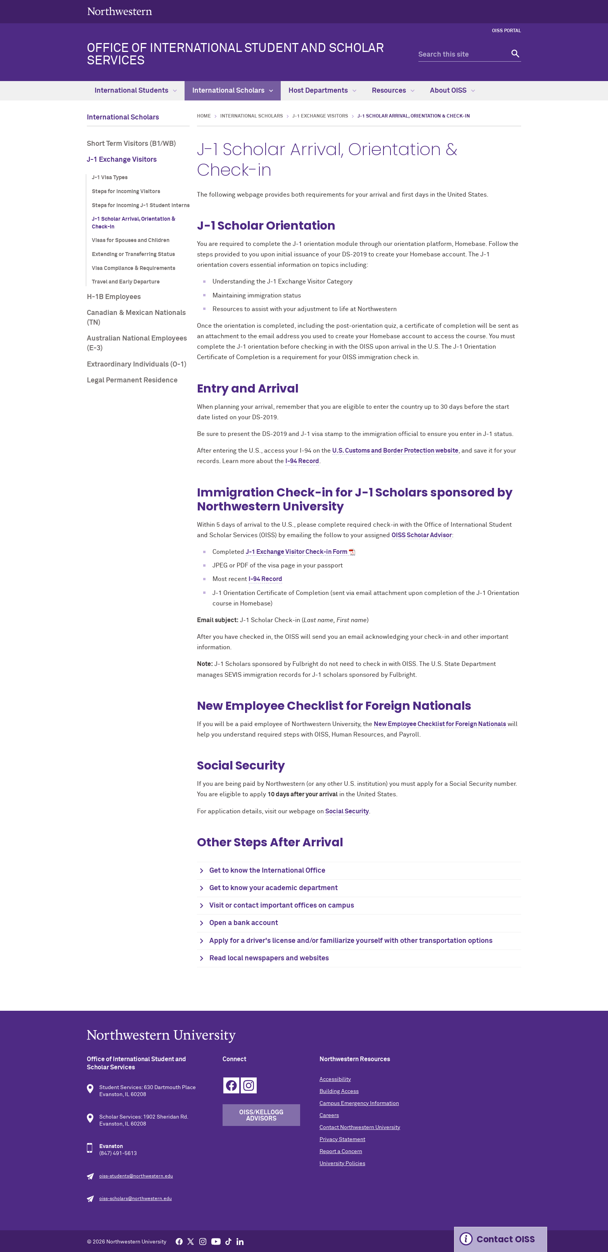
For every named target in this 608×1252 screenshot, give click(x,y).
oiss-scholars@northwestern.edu (135, 1199)
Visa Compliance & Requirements (133, 268)
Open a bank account (243, 923)
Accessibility (335, 1079)
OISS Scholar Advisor (422, 535)
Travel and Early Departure (126, 282)
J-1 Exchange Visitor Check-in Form (296, 552)
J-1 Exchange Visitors (122, 159)
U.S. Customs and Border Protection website (395, 451)
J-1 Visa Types (110, 177)
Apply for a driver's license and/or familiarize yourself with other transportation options (350, 940)
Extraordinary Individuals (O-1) (137, 364)
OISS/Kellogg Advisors (261, 1115)
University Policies (342, 1163)
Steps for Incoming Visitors (126, 191)
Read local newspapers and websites (269, 958)
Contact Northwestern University (360, 1127)
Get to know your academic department (273, 888)
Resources (393, 90)
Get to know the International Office (267, 870)
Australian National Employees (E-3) (137, 343)
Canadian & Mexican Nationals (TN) (136, 318)
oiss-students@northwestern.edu (136, 1176)
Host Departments (322, 90)
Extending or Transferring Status (133, 254)
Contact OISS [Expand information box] (506, 1239)
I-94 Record (302, 461)
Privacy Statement (342, 1139)
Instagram (249, 1085)
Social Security (347, 811)
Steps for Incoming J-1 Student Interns (141, 205)
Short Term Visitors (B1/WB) (131, 143)
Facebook (231, 1085)
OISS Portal (506, 31)
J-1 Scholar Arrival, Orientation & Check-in (133, 223)
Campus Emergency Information (359, 1103)
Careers (329, 1115)
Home (204, 116)
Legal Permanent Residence (132, 380)
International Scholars (232, 90)
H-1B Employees (114, 297)
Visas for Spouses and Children (130, 240)
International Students (136, 90)
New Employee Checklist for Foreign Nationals (440, 724)
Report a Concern (341, 1151)
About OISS (452, 90)
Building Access (339, 1091)
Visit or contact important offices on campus (281, 905)
